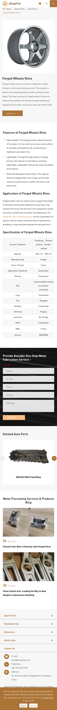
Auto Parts (32, 8)
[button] (54, 458)
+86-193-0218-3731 (19, 667)
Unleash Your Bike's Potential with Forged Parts (27, 548)
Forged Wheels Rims (12, 12)
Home (8, 8)
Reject (23, 705)
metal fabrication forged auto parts (18, 216)
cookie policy (48, 697)
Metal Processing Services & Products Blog (28, 500)
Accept (33, 705)
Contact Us (12, 113)
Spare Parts (19, 8)
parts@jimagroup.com (20, 660)
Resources (9, 632)
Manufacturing (11, 623)
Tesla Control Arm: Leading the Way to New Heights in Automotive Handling (24, 595)
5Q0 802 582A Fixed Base (28, 478)
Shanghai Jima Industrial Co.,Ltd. (29, 686)
